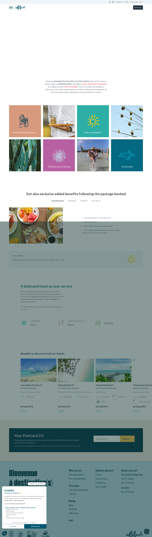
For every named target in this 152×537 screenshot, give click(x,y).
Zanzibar (125, 490)
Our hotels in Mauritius (127, 476)
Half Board (72, 201)
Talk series (71, 513)
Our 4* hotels (127, 485)
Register (126, 439)
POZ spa (96, 226)
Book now (137, 7)
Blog (68, 505)
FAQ (68, 520)
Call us (126, 2)
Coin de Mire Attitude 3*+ (32, 385)
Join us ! (70, 494)
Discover (24, 411)
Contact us (119, 2)
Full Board (83, 201)
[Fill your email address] (107, 439)
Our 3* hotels (127, 481)
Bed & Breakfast (58, 201)
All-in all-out (96, 201)
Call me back (101, 478)
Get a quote (134, 2)
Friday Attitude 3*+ (66, 385)
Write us (70, 324)
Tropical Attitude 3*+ (105, 385)
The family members (76, 490)
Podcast (70, 509)
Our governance (74, 474)
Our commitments (75, 478)
